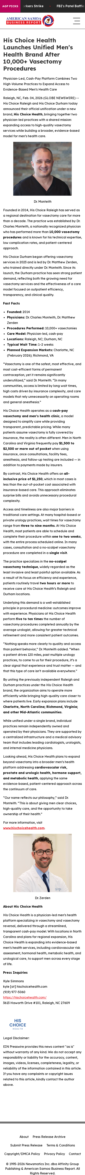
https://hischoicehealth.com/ (25, 997)
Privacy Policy (54, 1154)
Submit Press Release (26, 1145)
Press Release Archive (49, 1137)
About (24, 1137)
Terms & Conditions (60, 1145)
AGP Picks (10, 6)
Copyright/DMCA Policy (22, 1154)
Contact (75, 1154)
